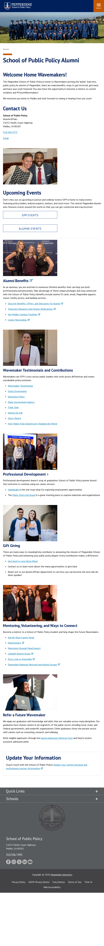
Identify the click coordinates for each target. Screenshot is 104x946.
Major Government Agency (21, 402)
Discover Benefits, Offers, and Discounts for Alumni (34, 303)
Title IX (88, 882)
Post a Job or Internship (20, 659)
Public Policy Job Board (23, 495)
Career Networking (17, 319)
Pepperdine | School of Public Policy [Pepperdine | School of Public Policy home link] (15, 4)
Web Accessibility (52, 887)
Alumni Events (30, 228)
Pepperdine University (61, 874)
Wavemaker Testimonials (20, 385)
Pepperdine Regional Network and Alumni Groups (32, 664)
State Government (17, 391)
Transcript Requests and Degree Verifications (30, 308)
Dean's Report (14, 418)
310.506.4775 (10, 132)
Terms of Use (74, 882)
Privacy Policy (18, 882)
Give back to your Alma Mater (23, 561)
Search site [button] (50, 4)
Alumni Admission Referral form (57, 738)
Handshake (13, 489)
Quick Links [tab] (15, 791)
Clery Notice (58, 882)
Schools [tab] (12, 798)
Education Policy (16, 396)
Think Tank (13, 407)
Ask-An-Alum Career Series (21, 637)
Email (6, 138)
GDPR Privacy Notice (38, 882)
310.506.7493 (14, 855)
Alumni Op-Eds (15, 412)
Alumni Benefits (15, 280)
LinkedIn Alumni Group (19, 653)
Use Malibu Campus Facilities (22, 314)
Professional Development (24, 474)
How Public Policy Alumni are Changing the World (32, 423)
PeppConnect (14, 642)
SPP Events (30, 215)
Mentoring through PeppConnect (24, 648)
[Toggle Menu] (98, 6)
